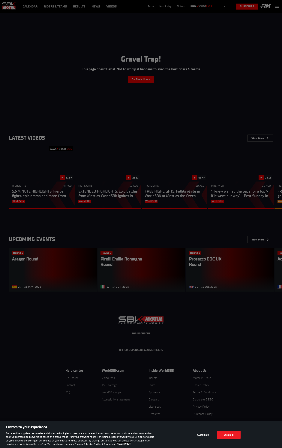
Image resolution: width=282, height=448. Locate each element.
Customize (202, 434)
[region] (141, 434)
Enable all (229, 434)
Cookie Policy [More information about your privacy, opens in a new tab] (123, 444)
